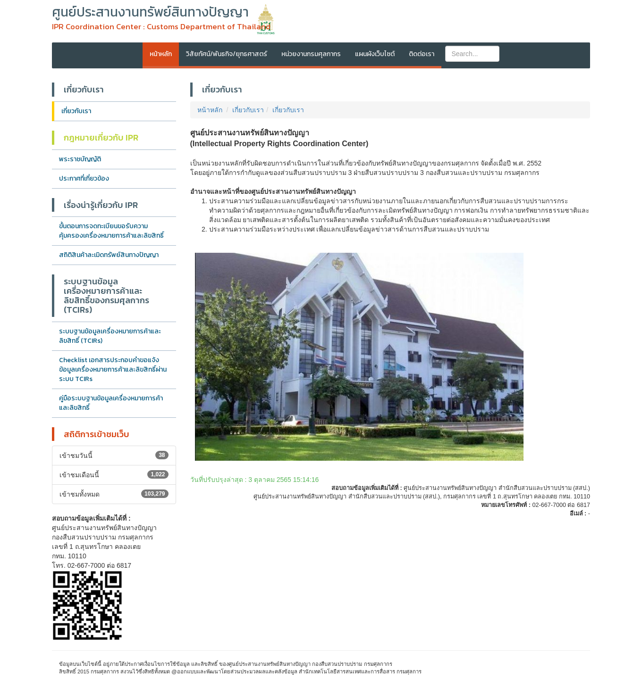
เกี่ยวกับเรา (76, 111)
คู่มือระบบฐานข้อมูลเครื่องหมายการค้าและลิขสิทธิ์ (111, 403)
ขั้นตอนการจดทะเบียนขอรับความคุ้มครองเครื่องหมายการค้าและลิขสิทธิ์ (111, 230)
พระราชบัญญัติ (80, 159)
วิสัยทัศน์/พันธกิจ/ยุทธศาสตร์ (226, 54)
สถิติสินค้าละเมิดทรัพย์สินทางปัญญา (109, 255)
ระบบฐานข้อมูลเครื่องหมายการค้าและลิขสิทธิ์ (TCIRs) (110, 336)
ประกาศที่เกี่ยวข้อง (84, 178)
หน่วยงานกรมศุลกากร (311, 54)
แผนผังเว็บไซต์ (375, 54)
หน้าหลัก (161, 54)
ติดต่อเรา (421, 54)
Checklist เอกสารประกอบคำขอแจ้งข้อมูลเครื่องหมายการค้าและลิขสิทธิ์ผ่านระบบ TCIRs (113, 369)
